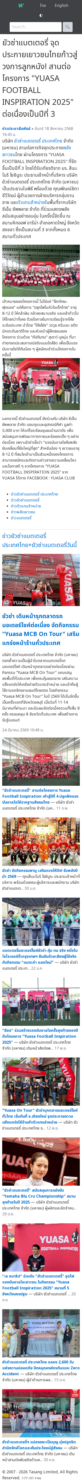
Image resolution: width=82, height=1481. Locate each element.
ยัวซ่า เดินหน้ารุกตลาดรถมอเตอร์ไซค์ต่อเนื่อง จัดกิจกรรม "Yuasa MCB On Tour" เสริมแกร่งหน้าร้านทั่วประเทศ (40, 630)
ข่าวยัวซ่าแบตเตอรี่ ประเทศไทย (34, 494)
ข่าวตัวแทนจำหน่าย (26, 506)
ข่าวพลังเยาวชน (23, 512)
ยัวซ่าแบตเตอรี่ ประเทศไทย (38, 141)
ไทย (43, 6)
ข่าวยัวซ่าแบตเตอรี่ (25, 500)
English (61, 6)
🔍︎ (67, 27)
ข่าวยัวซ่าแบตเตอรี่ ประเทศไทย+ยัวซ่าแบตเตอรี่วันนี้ (39, 541)
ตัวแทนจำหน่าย (31, 202)
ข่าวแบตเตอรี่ (21, 518)
